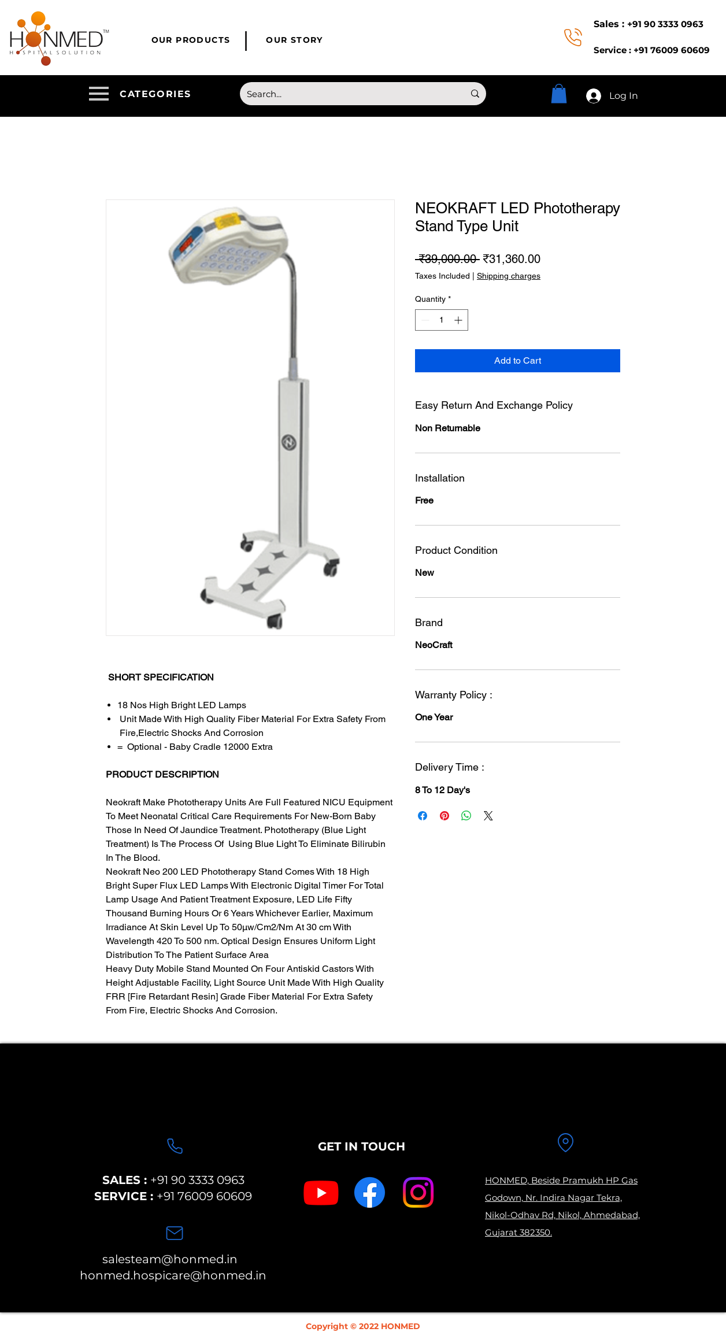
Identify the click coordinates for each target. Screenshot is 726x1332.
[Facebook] (369, 1192)
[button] (142, 93)
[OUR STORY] (295, 39)
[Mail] (174, 1233)
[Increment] (459, 320)
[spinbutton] (441, 320)
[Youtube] (321, 1192)
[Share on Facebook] (422, 816)
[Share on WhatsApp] (466, 816)
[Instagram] (418, 1192)
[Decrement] (424, 320)
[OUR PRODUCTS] (192, 39)
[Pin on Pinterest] (444, 816)
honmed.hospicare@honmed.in (173, 1275)
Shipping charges (508, 275)
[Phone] (174, 1146)
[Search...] (347, 93)
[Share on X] (488, 816)
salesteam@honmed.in (170, 1259)
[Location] (565, 1143)
